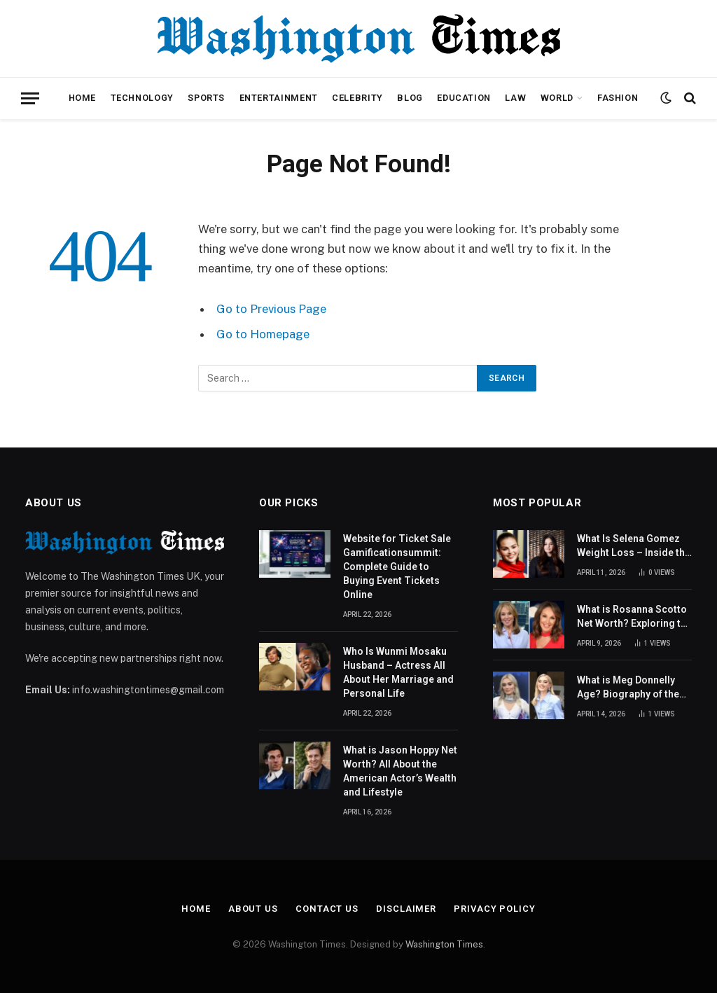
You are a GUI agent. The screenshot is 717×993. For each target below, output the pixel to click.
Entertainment (278, 97)
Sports (206, 97)
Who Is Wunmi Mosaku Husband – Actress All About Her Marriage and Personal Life (398, 672)
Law (515, 97)
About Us (253, 908)
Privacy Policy (495, 908)
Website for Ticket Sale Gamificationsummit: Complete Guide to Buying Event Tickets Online (397, 566)
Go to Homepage (262, 334)
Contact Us (326, 908)
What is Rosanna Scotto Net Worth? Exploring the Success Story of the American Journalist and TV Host (634, 617)
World (557, 97)
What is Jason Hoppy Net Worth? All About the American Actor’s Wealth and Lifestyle (400, 771)
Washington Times (444, 944)
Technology (142, 97)
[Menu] (30, 98)
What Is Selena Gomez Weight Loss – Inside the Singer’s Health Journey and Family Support (633, 546)
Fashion (617, 97)
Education (464, 97)
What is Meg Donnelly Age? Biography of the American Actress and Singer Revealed (628, 687)
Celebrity (357, 97)
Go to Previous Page (271, 309)
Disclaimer (406, 908)
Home (83, 97)
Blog (410, 97)
